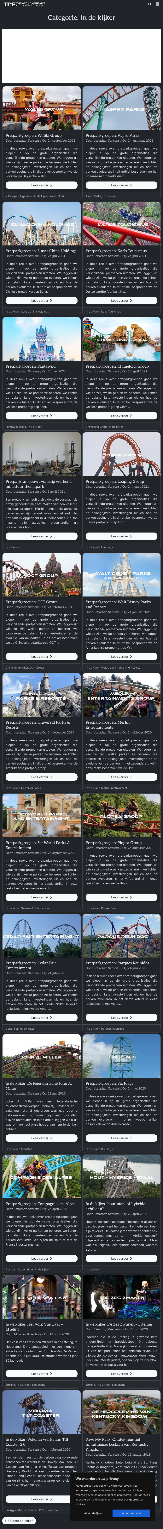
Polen (42, 1510)
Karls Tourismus (111, 311)
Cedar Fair (12, 1028)
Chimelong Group (97, 426)
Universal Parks (31, 788)
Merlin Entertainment (114, 788)
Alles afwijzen (93, 1513)
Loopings (107, 547)
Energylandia (14, 1510)
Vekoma (53, 1510)
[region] (112, 1496)
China (9, 667)
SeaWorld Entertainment (36, 908)
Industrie (26, 1149)
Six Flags (107, 1149)
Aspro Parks (93, 196)
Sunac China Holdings (35, 311)
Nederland (38, 1384)
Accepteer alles (131, 1513)
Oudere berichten (19, 1521)
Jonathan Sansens (26, 141)
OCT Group (37, 667)
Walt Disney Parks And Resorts (120, 667)
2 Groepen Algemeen (19, 196)
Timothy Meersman (108, 1329)
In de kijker (41, 196)
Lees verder (41, 185)
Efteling (10, 1384)
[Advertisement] (81, 56)
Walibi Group (57, 196)
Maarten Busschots (27, 1334)
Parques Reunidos (112, 1028)
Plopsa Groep (109, 908)
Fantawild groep (16, 426)
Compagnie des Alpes (19, 1269)
